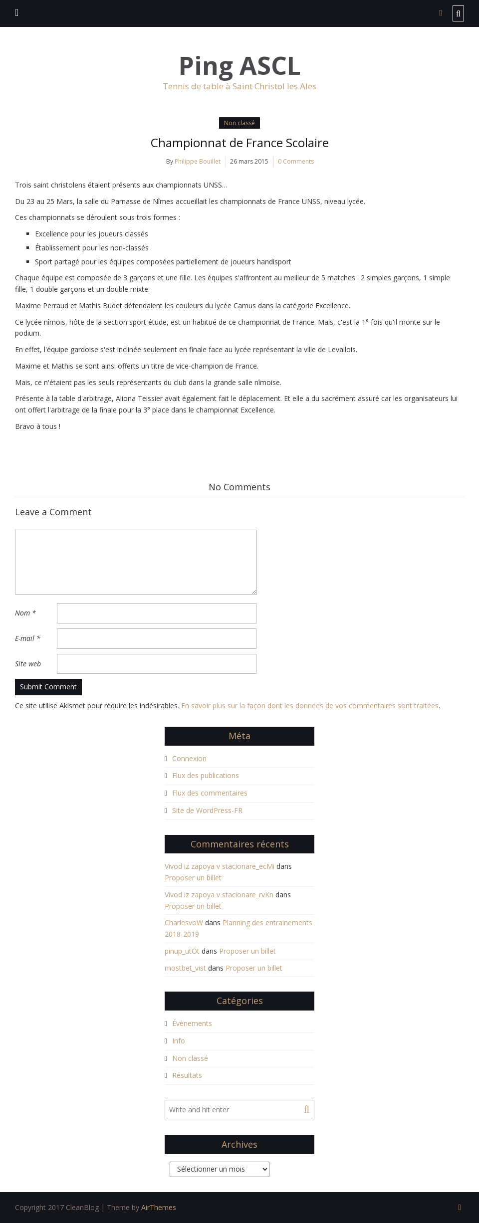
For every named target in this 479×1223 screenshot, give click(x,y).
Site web (28, 663)
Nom (25, 612)
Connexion (189, 758)
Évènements (192, 1023)
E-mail (27, 638)
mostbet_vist (185, 968)
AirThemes (158, 1207)
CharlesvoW (184, 922)
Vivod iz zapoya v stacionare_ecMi (219, 866)
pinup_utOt (182, 951)
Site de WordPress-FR (207, 810)
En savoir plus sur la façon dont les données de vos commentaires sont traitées (310, 705)
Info (178, 1040)
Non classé (239, 123)
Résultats (187, 1075)
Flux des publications (205, 775)
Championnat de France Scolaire (240, 142)
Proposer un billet (193, 877)
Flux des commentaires (209, 793)
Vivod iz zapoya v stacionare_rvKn (219, 894)
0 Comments (296, 161)
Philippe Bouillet (198, 161)
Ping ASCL (240, 65)
